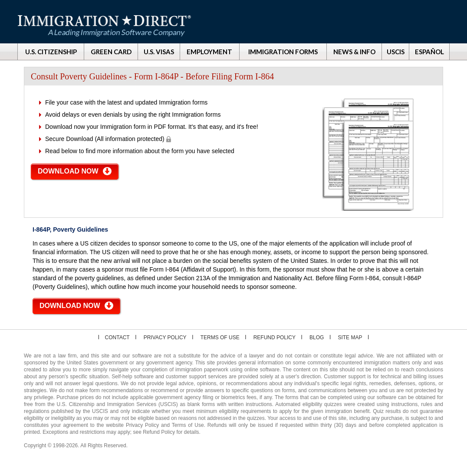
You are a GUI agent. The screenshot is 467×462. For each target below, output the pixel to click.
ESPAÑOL (429, 52)
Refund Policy (274, 337)
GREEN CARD (111, 52)
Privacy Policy (165, 337)
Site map (350, 337)
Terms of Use (220, 337)
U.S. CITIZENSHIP (51, 52)
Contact (117, 337)
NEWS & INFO (354, 52)
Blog (316, 337)
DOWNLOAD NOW (68, 171)
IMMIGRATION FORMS (283, 52)
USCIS (396, 52)
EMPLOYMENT (209, 52)
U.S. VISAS (159, 52)
